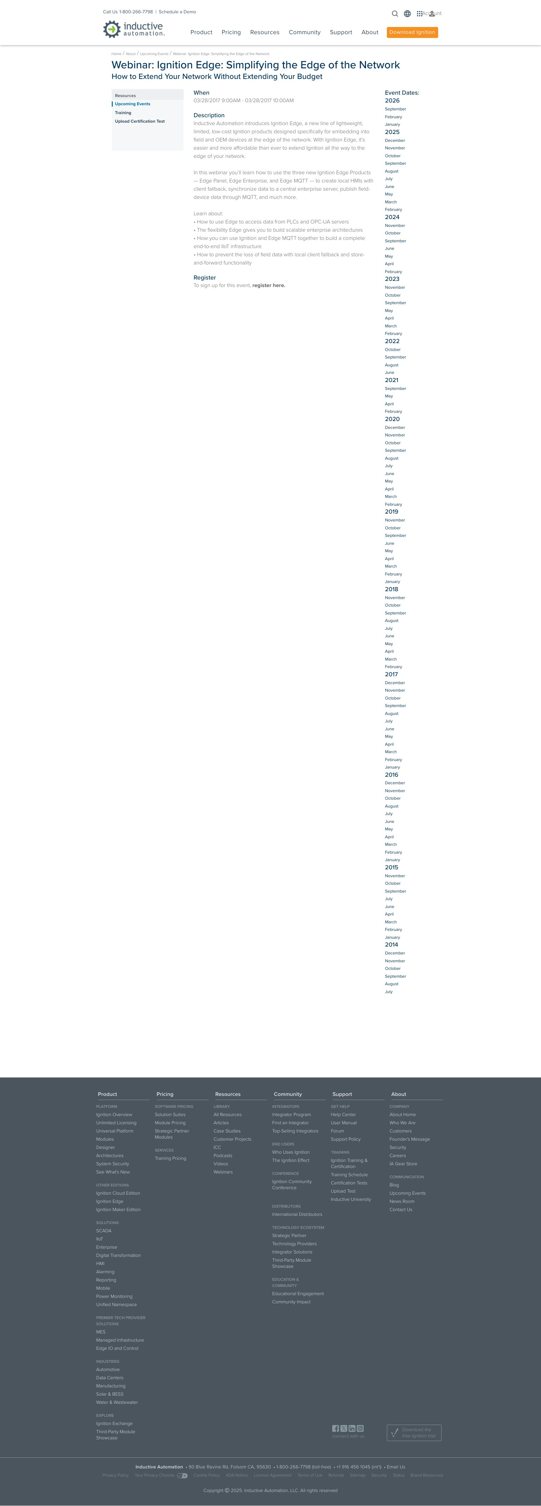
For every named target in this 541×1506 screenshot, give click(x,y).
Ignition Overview (114, 1114)
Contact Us (401, 1209)
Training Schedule (349, 1174)
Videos (221, 1163)
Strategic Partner (289, 1235)
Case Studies (227, 1131)
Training (123, 113)
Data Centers (109, 1377)
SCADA (104, 1230)
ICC (217, 1147)
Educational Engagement (298, 1293)
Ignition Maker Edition (118, 1209)
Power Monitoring (114, 1296)
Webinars (223, 1172)
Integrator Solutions (292, 1252)
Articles (221, 1122)
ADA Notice (237, 1475)
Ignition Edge (110, 1201)
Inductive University (351, 1199)
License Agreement (273, 1475)
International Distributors (297, 1214)
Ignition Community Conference (292, 1184)
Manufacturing (111, 1385)
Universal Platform (115, 1131)
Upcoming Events (154, 54)
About (131, 54)
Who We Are (403, 1122)
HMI (100, 1263)
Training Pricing (170, 1158)
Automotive (108, 1369)
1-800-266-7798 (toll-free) (303, 1466)
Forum (337, 1131)
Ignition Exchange (114, 1423)
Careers (398, 1155)
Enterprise (106, 1247)
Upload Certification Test (140, 121)
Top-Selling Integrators (295, 1131)
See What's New (113, 1172)
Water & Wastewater (117, 1402)
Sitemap (358, 1475)
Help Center (343, 1114)
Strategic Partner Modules (172, 1134)
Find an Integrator (290, 1122)
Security (398, 1147)
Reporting (106, 1280)
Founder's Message (410, 1139)
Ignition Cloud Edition (118, 1193)
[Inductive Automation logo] (134, 29)
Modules (105, 1139)
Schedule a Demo (177, 12)
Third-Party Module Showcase (115, 1434)
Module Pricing (170, 1122)
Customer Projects (233, 1139)
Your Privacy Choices (161, 1475)
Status (399, 1475)
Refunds (336, 1475)
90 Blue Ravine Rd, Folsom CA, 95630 (230, 1466)
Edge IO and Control (117, 1348)
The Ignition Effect (291, 1160)
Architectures (110, 1155)
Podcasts (223, 1155)
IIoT (99, 1239)
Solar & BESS (110, 1394)
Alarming (105, 1271)
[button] (407, 14)
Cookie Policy (206, 1475)
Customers (401, 1131)
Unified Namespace (116, 1304)
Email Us (396, 1466)
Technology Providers (294, 1243)
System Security (112, 1163)
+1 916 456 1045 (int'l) (359, 1466)
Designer (105, 1147)
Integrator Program (291, 1114)
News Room (402, 1201)
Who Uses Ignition (291, 1152)
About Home (403, 1114)
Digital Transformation (118, 1255)
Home (117, 54)
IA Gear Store (403, 1163)
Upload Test (343, 1191)
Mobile (103, 1288)
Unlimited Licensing (116, 1122)
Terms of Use (309, 1475)
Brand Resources (426, 1475)
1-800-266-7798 (136, 12)
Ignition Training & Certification (349, 1163)
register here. (268, 285)
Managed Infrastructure (120, 1340)
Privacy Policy (116, 1475)
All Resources (228, 1114)
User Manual (344, 1122)
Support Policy (346, 1139)
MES (101, 1331)
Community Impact (291, 1301)
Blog (394, 1185)
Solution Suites (170, 1114)
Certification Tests (349, 1182)
